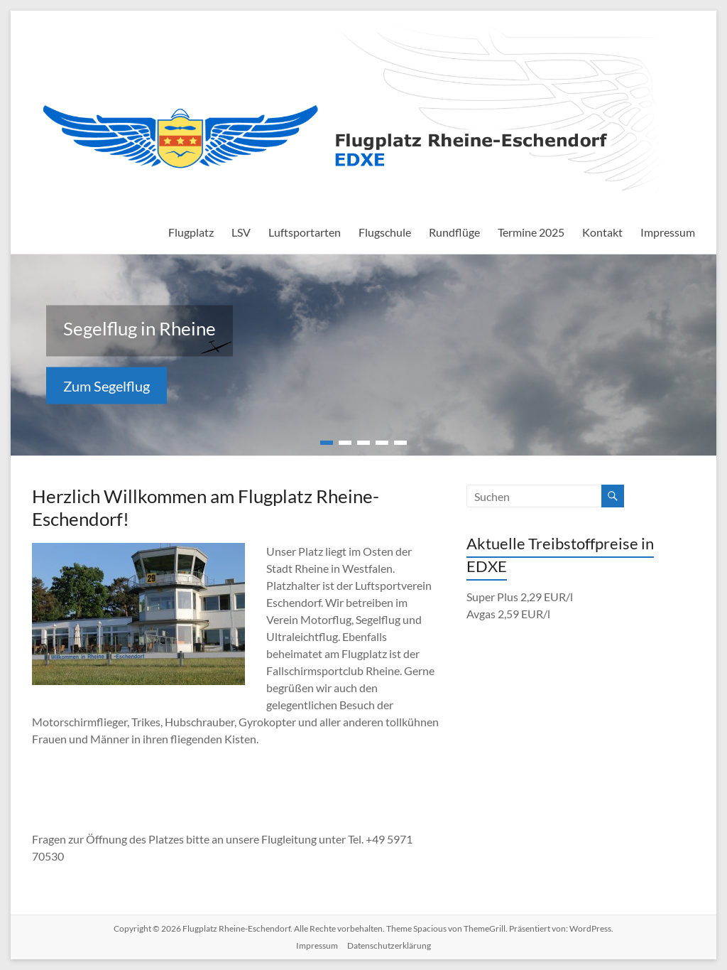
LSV (241, 232)
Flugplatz (191, 232)
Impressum (667, 232)
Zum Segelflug (106, 385)
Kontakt (602, 232)
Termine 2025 (531, 232)
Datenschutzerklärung (389, 945)
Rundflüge (454, 232)
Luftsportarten (304, 232)
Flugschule (385, 232)
